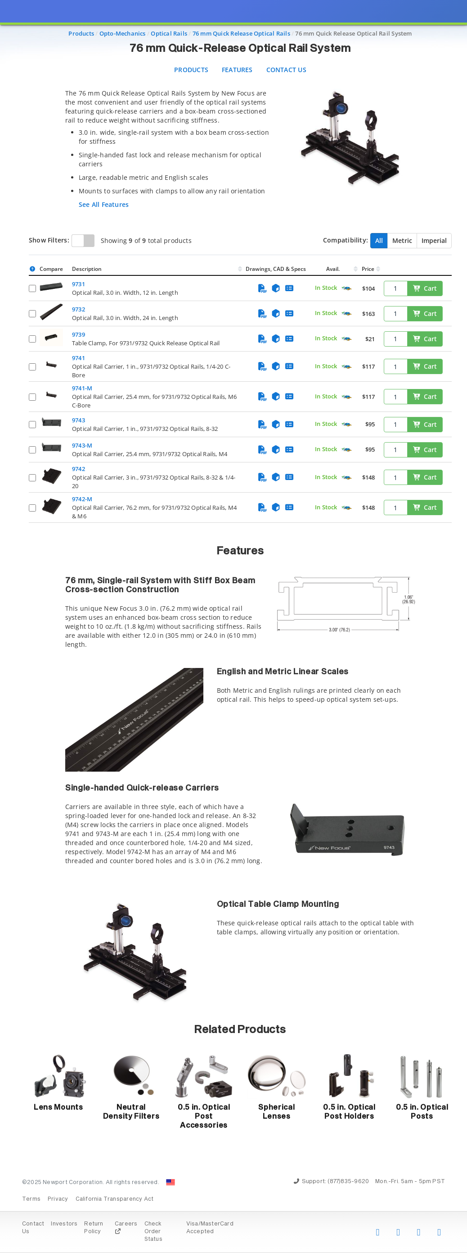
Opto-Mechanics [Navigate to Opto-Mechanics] (122, 33)
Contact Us (286, 69)
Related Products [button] (240, 1029)
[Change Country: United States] (170, 1182)
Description (87, 269)
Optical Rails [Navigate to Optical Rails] (169, 33)
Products (191, 69)
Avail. (333, 269)
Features (237, 69)
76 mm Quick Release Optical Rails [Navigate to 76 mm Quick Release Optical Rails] (241, 33)
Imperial (434, 240)
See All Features (104, 204)
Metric (402, 240)
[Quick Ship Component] (347, 288)
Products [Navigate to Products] (81, 33)
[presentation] (233, 626)
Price (368, 269)
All (379, 240)
